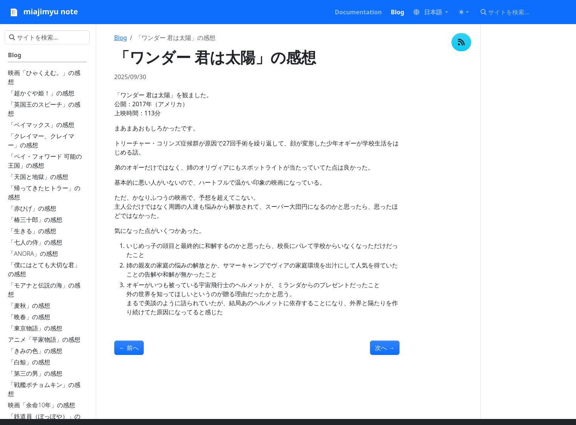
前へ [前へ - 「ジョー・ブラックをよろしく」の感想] (129, 348)
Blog (120, 38)
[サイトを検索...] (523, 12)
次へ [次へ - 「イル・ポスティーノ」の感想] (385, 348)
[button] (430, 12)
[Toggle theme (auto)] (463, 12)
